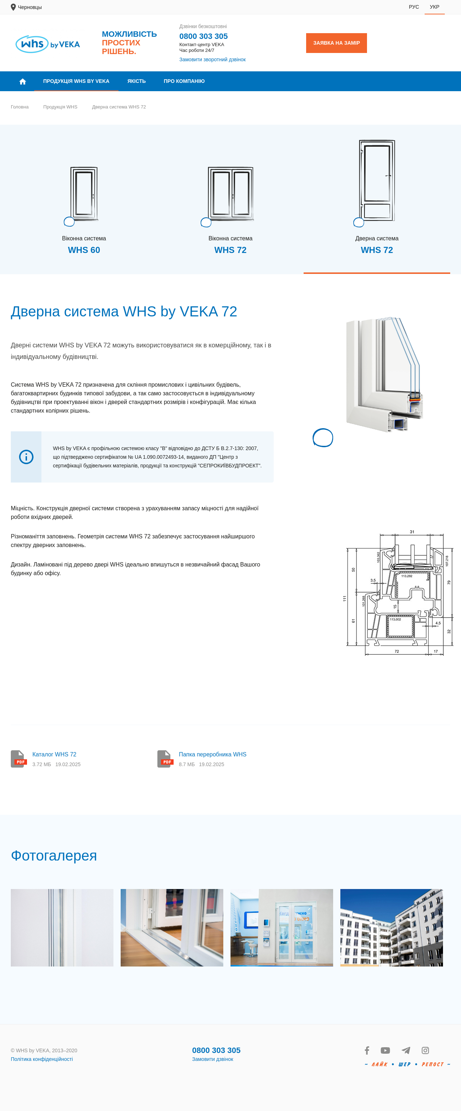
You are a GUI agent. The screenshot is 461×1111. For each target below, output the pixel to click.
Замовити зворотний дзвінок (212, 59)
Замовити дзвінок (212, 1059)
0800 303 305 (203, 36)
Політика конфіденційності (42, 1059)
